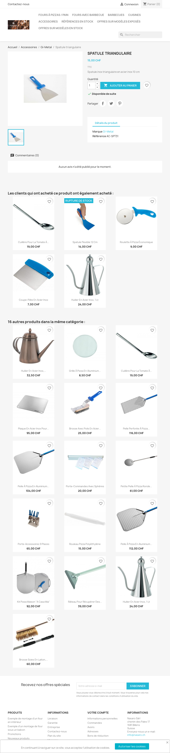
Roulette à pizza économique (136, 242)
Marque (97, 131)
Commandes (94, 722)
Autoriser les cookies (132, 746)
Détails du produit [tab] (106, 123)
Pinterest (119, 103)
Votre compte (98, 712)
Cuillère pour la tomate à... (33, 242)
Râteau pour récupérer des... (85, 601)
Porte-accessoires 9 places (33, 544)
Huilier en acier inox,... (33, 370)
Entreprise (54, 727)
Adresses (92, 731)
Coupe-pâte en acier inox (33, 299)
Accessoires (48, 21)
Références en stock (77, 21)
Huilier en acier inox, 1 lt (84, 299)
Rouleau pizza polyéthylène (85, 544)
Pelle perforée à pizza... (136, 428)
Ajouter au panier (120, 85)
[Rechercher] (140, 34)
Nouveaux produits (19, 738)
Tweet (111, 103)
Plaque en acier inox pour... (33, 428)
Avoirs (90, 727)
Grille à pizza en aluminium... (85, 370)
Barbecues (116, 15)
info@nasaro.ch (136, 734)
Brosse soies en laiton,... (33, 659)
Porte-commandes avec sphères (85, 486)
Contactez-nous (18, 4)
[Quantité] (91, 85)
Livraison (53, 718)
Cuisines (134, 15)
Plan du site (54, 735)
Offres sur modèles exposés (118, 21)
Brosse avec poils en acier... (85, 428)
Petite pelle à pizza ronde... (136, 486)
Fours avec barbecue (88, 15)
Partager (102, 103)
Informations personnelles (102, 718)
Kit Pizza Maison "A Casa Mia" (33, 601)
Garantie (53, 722)
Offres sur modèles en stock (61, 28)
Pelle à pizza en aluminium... (33, 486)
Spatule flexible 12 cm (85, 242)
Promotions (14, 734)
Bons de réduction (98, 735)
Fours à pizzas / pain (53, 15)
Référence (99, 136)
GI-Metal (108, 131)
